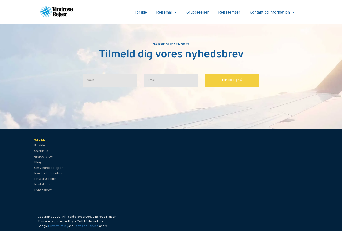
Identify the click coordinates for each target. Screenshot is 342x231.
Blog (37, 162)
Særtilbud (41, 151)
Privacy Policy (58, 226)
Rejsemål (166, 12)
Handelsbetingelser (48, 174)
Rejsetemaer (229, 12)
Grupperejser (197, 12)
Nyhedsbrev (43, 190)
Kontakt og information (272, 12)
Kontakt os (42, 185)
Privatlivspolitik (45, 179)
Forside (141, 12)
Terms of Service (86, 226)
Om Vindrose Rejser (48, 168)
